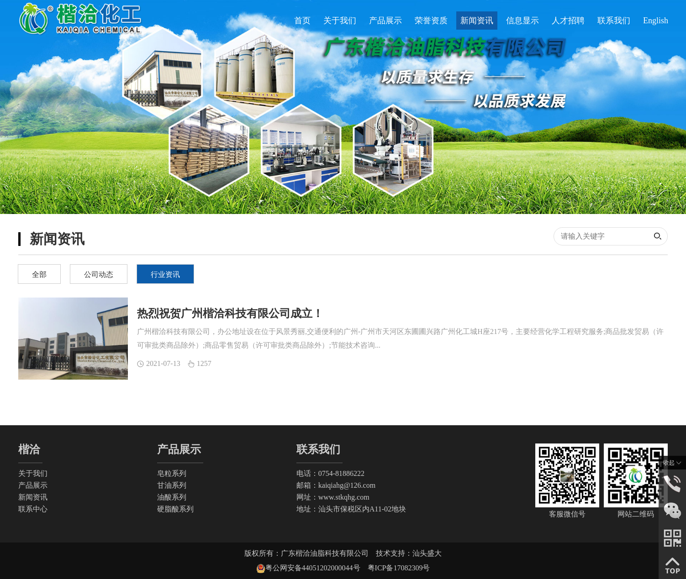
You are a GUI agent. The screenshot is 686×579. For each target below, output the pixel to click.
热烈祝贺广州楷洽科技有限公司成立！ (230, 313)
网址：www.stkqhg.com (332, 497)
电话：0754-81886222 (330, 473)
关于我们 (339, 20)
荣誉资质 (431, 20)
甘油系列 (171, 485)
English (655, 20)
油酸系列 (171, 497)
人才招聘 (568, 20)
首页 (302, 20)
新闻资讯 (476, 20)
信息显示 (522, 20)
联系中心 (32, 509)
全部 (39, 274)
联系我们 (613, 20)
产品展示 (385, 20)
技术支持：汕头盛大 (409, 553)
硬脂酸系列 (175, 509)
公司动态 (98, 274)
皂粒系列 (171, 473)
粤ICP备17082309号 (399, 568)
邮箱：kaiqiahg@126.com (335, 485)
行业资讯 (165, 274)
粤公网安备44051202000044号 (316, 568)
